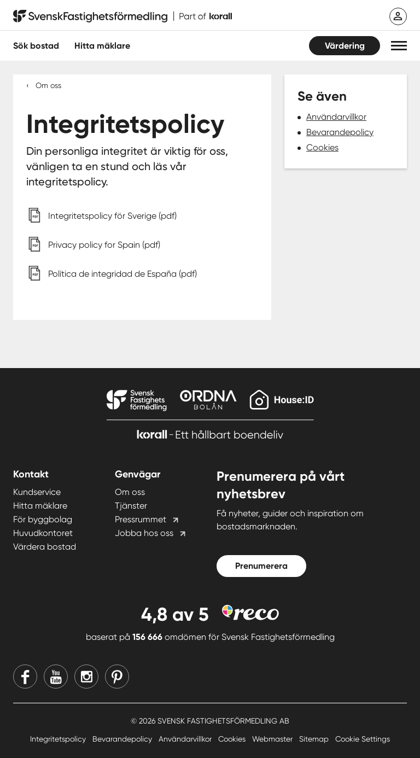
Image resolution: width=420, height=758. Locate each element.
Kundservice (37, 492)
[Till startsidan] (122, 16)
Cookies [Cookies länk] (233, 738)
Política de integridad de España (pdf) (122, 274)
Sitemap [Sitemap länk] (315, 738)
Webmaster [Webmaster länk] (273, 738)
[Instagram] (86, 676)
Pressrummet (140, 519)
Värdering (345, 45)
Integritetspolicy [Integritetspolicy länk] (59, 738)
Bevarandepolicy (340, 132)
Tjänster (131, 505)
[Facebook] (25, 676)
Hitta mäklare (40, 505)
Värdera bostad (44, 546)
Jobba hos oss (144, 533)
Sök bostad (36, 45)
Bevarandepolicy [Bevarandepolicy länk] (123, 738)
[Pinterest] (117, 676)
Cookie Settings (362, 738)
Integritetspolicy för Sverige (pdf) (112, 216)
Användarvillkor (336, 117)
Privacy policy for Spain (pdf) (104, 245)
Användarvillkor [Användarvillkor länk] (186, 738)
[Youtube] (56, 676)
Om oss (48, 85)
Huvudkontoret (43, 533)
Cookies (322, 147)
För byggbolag (42, 519)
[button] (399, 45)
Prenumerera (261, 566)
